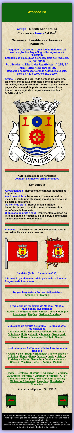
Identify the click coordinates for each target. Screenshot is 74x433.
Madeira (57, 362)
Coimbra (13, 356)
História (34, 373)
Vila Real (26, 362)
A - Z (62, 376)
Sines (58, 337)
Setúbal (48, 337)
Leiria (51, 356)
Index (11, 373)
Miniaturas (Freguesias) (51, 378)
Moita (24, 334)
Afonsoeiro (31, 295)
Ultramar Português (46, 376)
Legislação (47, 373)
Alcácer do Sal (18, 331)
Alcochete (35, 331)
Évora (23, 356)
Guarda (41, 356)
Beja (20, 353)
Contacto (36, 384)
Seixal (24, 337)
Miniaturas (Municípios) (21, 378)
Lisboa (61, 356)
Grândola (13, 334)
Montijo (44, 295)
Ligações (42, 381)
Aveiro (11, 353)
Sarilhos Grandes (49, 314)
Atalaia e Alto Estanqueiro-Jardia (26, 311)
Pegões (32, 314)
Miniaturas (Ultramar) (22, 381)
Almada (47, 331)
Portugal (27, 376)
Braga (28, 353)
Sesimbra (36, 337)
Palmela (45, 334)
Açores (46, 362)
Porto (25, 359)
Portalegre (14, 359)
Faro (32, 356)
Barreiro (59, 331)
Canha (51, 311)
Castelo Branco (57, 353)
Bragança (40, 353)
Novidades (56, 381)
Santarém (36, 359)
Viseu (37, 362)
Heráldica (22, 373)
